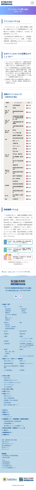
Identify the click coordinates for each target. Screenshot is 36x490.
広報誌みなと (6, 414)
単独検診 (22, 366)
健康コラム (6, 412)
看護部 (5, 349)
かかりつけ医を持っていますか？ (12, 382)
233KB (29, 105)
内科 (5, 306)
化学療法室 (7, 343)
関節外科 (7, 324)
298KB (29, 199)
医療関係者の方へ (7, 432)
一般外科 (23, 310)
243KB (29, 130)
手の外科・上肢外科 (10, 326)
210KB (29, 146)
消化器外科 (24, 309)
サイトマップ (5, 449)
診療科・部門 (11, 271)
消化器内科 (8, 309)
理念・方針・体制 (9, 351)
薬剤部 (21, 349)
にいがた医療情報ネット (9, 467)
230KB (29, 187)
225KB (29, 191)
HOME (5, 271)
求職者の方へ (6, 434)
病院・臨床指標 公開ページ (11, 405)
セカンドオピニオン (9, 384)
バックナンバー (8, 416)
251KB (29, 165)
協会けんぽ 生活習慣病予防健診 (11, 366)
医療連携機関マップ (9, 423)
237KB (29, 183)
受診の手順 (7, 378)
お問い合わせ (5, 442)
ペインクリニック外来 (26, 338)
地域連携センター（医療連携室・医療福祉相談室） (16, 419)
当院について (6, 393)
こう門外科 (24, 312)
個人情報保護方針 (6, 445)
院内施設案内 (7, 402)
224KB (29, 126)
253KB (29, 143)
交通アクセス (6, 391)
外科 (21, 306)
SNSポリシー (5, 447)
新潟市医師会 (6, 464)
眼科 (21, 322)
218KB (29, 122)
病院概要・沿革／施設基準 (11, 400)
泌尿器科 (6, 333)
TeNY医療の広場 (7, 465)
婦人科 (5, 331)
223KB (29, 140)
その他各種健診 (8, 370)
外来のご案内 (6, 375)
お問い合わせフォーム (7, 443)
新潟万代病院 (6, 457)
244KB (29, 151)
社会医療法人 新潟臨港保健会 (10, 455)
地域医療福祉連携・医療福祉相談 (12, 421)
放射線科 (6, 341)
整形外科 (6, 322)
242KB (29, 148)
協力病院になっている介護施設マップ (14, 425)
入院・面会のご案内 (8, 389)
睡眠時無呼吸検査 (8, 363)
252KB (29, 195)
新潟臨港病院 (6, 3)
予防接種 (22, 370)
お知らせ (5, 410)
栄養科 (5, 356)
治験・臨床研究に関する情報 (9, 440)
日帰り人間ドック (8, 361)
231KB (29, 108)
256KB (29, 112)
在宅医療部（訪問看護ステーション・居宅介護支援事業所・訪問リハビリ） (27, 345)
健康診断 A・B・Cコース (26, 363)
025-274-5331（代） (13, 290)
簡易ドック (22, 361)
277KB (29, 172)
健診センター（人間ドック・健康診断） (13, 358)
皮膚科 (5, 336)
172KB (29, 138)
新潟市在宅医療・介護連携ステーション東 (14, 428)
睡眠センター (8, 318)
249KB (29, 161)
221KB (29, 132)
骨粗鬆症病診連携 (9, 328)
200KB (29, 181)
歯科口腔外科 (23, 331)
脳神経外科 (22, 333)
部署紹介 (7, 353)
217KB (29, 176)
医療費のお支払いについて (11, 380)
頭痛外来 (7, 320)
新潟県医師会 (6, 462)
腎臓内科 (7, 312)
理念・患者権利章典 (9, 398)
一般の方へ (6, 430)
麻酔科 (21, 336)
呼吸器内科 (8, 310)
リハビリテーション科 (25, 341)
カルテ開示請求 (8, 387)
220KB (29, 117)
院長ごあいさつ (8, 396)
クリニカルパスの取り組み (27, 356)
